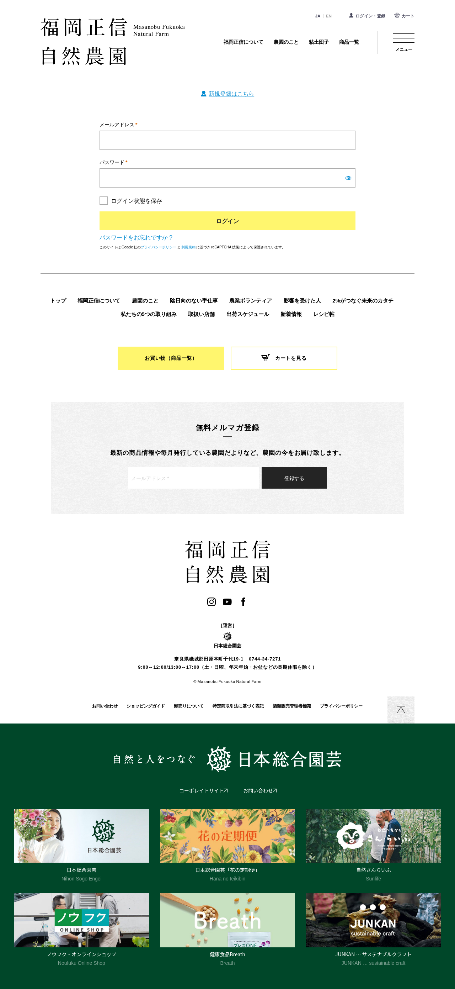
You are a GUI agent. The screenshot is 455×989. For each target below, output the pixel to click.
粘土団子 (319, 42)
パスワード (113, 161)
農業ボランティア (250, 301)
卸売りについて (189, 706)
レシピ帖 (323, 314)
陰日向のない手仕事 (194, 301)
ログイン (227, 220)
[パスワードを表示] (348, 178)
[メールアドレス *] (193, 478)
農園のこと (286, 42)
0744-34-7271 (265, 659)
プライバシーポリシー (158, 246)
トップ (58, 301)
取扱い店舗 (201, 314)
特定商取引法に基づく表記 (238, 706)
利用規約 (188, 246)
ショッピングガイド (146, 706)
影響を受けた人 (302, 301)
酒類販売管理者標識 (292, 706)
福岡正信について (243, 42)
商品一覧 (349, 42)
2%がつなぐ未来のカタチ (363, 301)
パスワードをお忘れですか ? (136, 237)
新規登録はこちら (231, 93)
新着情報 (291, 314)
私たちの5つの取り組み (149, 314)
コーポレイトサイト (201, 790)
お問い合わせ (105, 706)
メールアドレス (118, 124)
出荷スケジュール (247, 314)
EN (329, 16)
